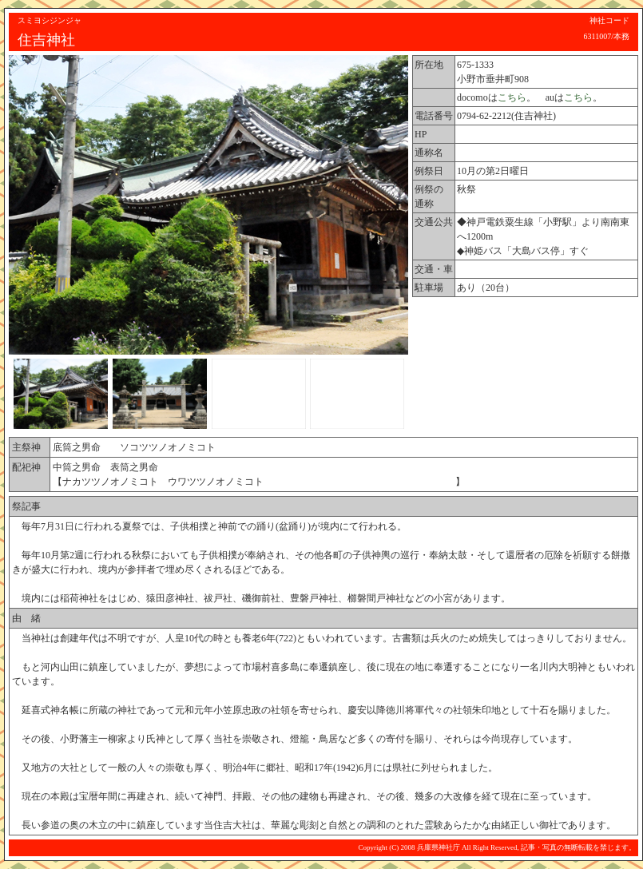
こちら (512, 97)
